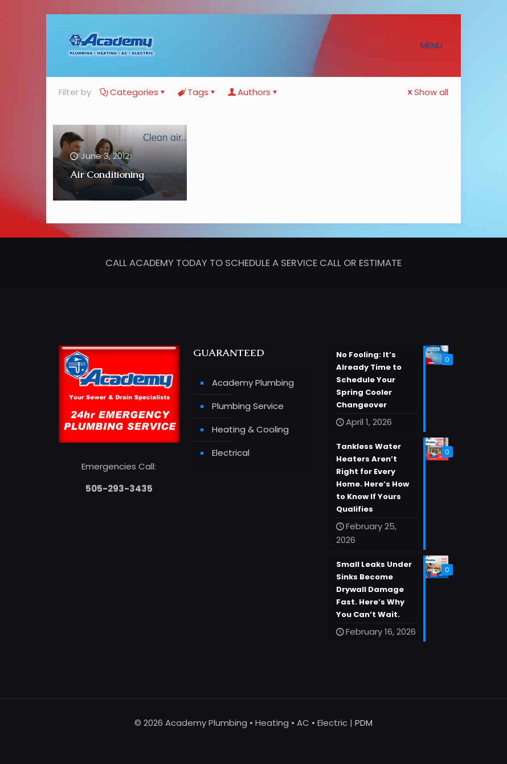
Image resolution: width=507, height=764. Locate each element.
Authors (253, 92)
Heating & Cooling (250, 430)
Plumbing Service (248, 406)
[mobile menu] (435, 45)
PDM (364, 723)
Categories (133, 92)
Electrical (231, 453)
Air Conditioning (107, 174)
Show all (427, 92)
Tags (197, 92)
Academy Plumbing (253, 383)
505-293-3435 (119, 489)
